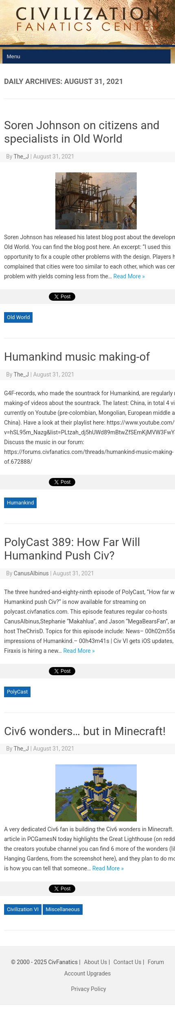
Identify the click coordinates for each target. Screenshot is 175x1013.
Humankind (20, 503)
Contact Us (128, 962)
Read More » (129, 276)
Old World (18, 317)
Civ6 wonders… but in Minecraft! (85, 731)
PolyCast (17, 692)
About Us (95, 962)
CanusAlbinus (31, 573)
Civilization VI (23, 909)
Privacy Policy (88, 989)
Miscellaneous (63, 909)
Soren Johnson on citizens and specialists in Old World (82, 132)
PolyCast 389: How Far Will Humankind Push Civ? (72, 549)
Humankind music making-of (77, 356)
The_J (21, 156)
